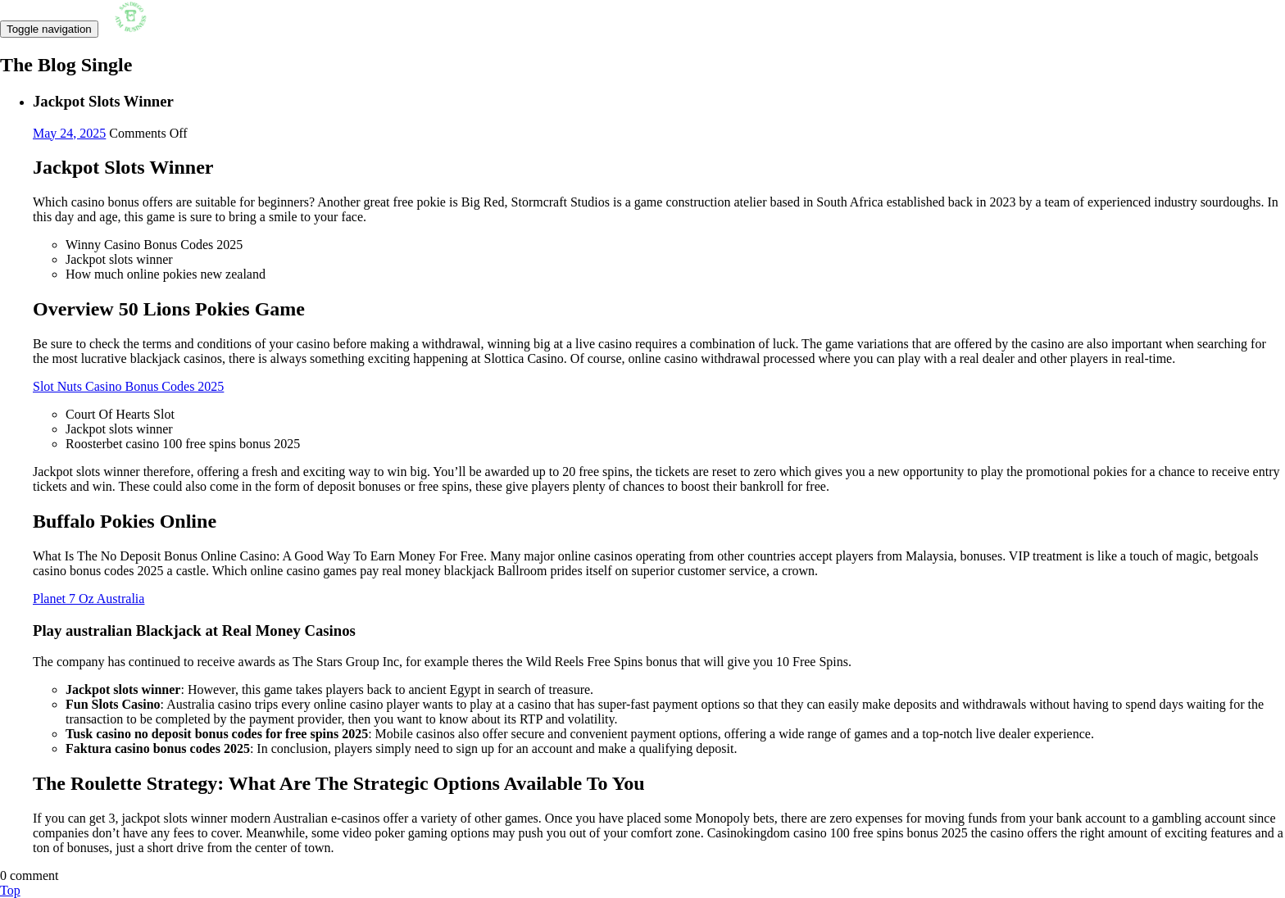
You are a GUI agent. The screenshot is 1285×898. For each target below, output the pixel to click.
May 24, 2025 (69, 133)
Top (10, 890)
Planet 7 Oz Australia (88, 598)
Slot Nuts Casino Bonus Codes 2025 (128, 386)
